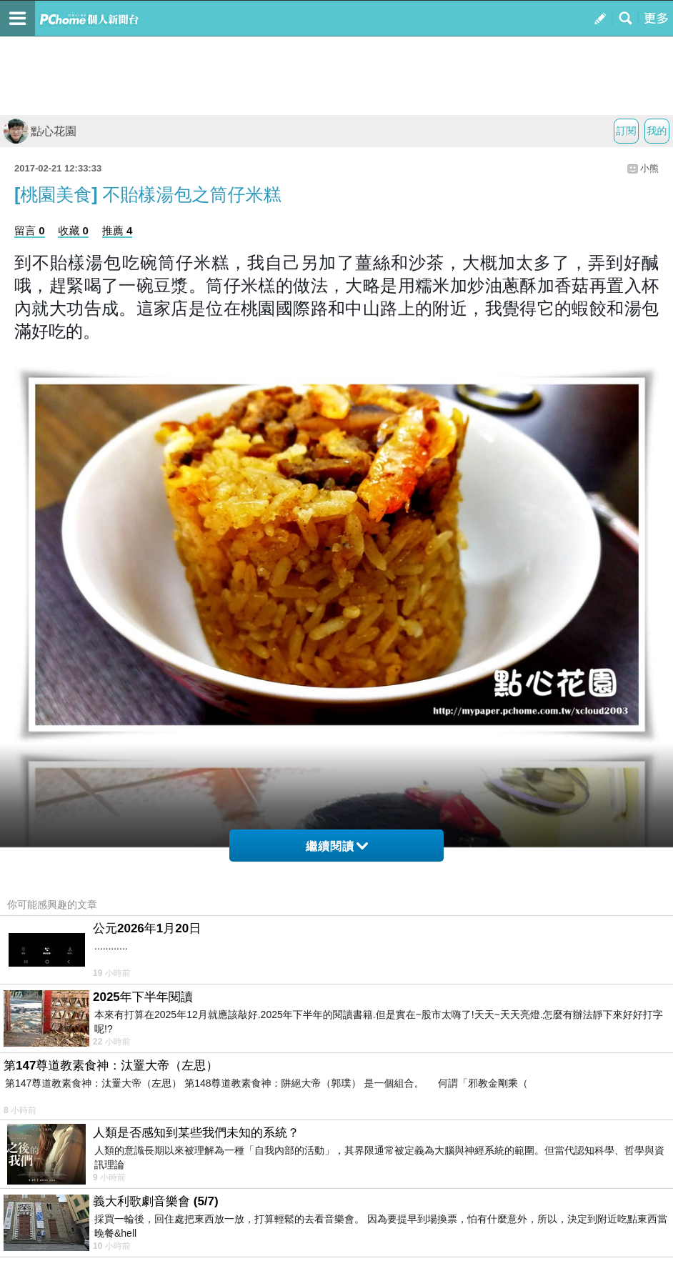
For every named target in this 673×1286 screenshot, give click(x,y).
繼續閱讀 (337, 846)
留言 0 (29, 230)
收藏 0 (73, 230)
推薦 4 (117, 230)
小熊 (649, 168)
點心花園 (40, 131)
